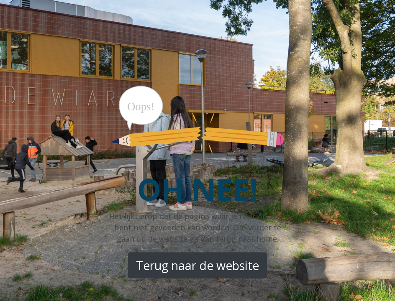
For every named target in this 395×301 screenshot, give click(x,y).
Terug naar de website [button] (197, 266)
